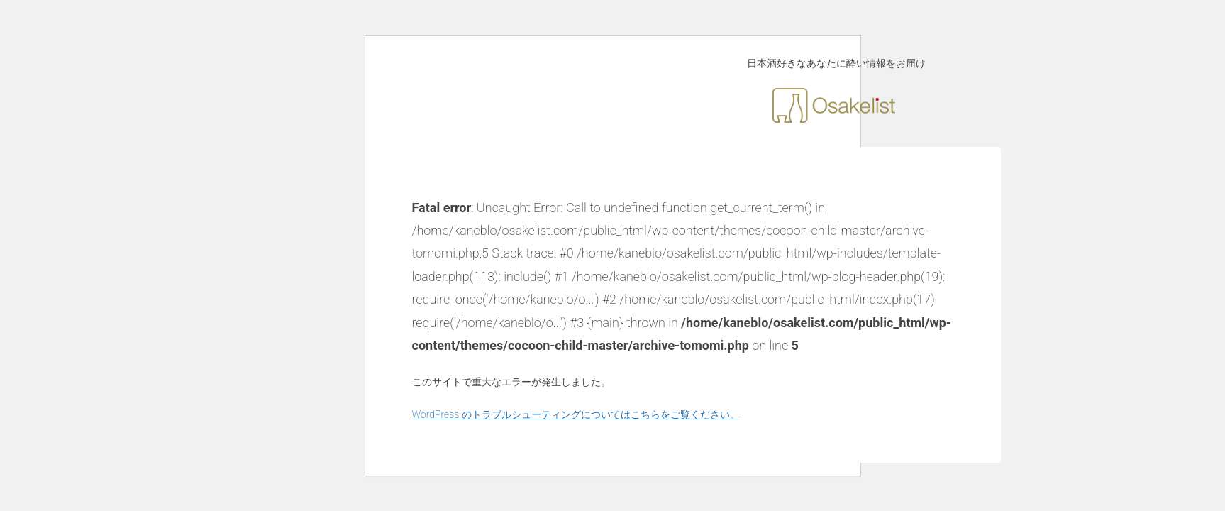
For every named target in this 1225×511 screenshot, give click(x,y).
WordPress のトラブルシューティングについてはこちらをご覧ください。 (576, 414)
